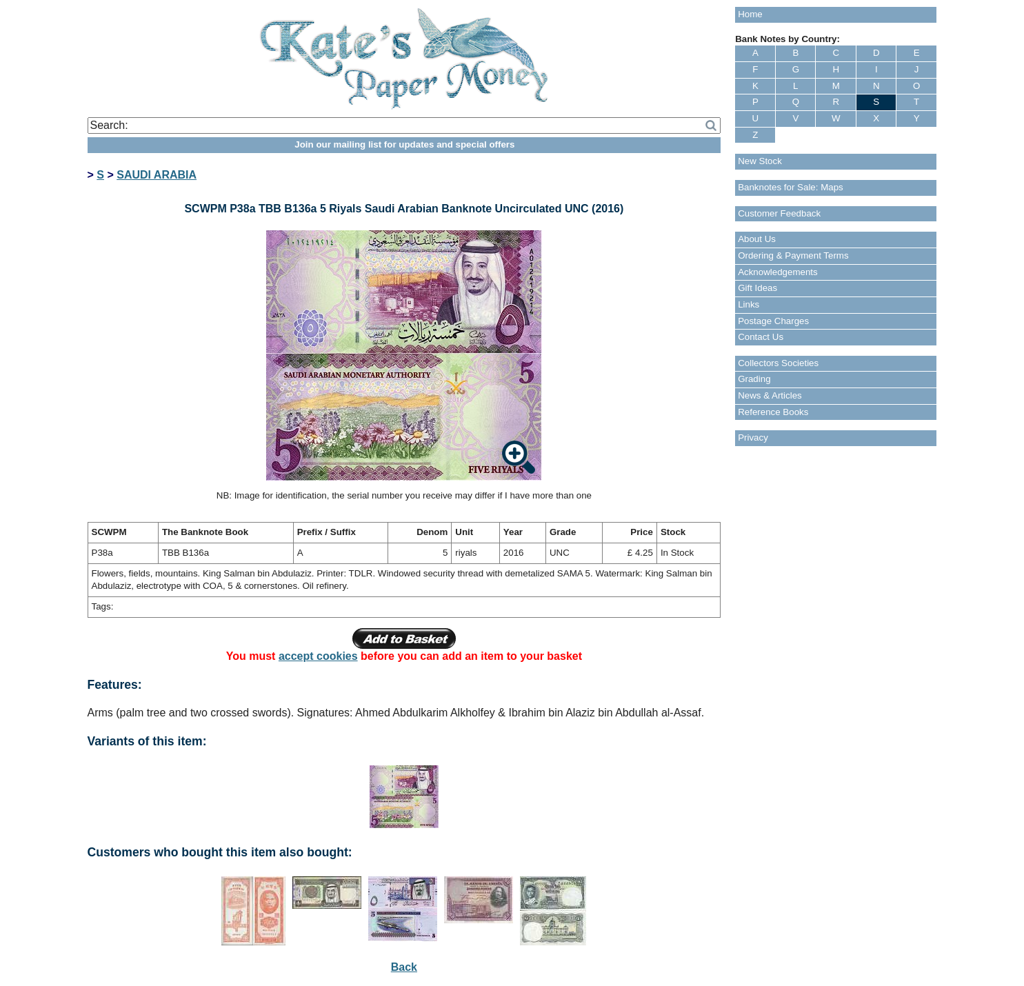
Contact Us (760, 337)
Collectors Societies (778, 363)
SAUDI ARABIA (157, 175)
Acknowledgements (778, 272)
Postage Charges (773, 321)
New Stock (760, 161)
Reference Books (773, 412)
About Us (757, 239)
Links (748, 304)
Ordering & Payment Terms (793, 255)
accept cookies (318, 656)
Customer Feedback (779, 213)
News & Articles (770, 395)
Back (404, 967)
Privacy (753, 437)
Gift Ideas (757, 288)
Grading (754, 379)
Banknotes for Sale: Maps (790, 187)
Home (750, 14)
